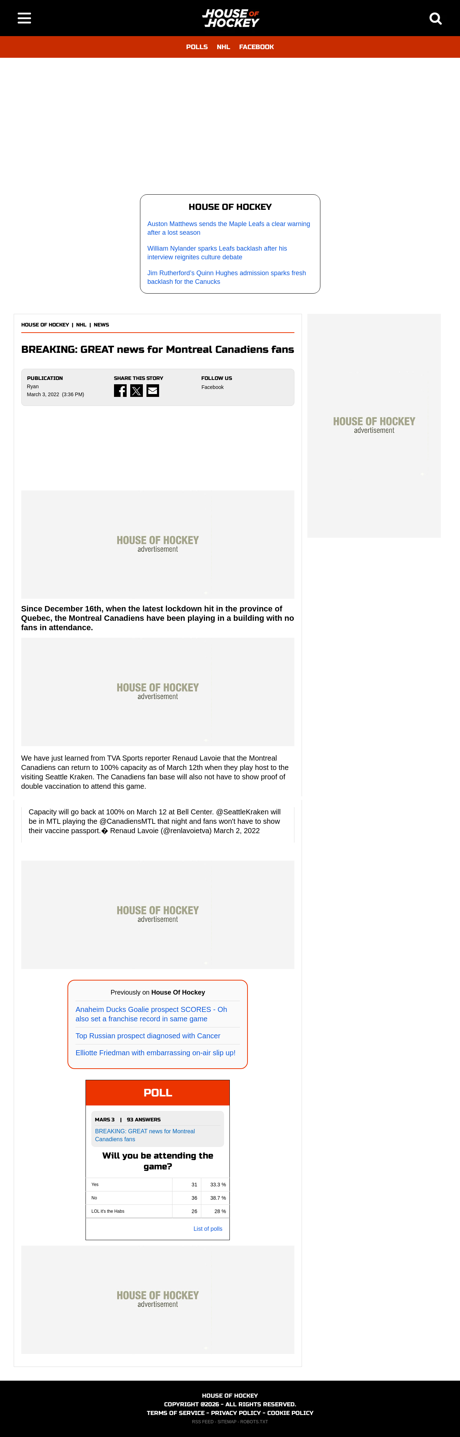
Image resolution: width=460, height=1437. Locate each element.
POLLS (197, 47)
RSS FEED (203, 1421)
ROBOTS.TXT (254, 1421)
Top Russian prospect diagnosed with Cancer (147, 1036)
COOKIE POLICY (290, 1413)
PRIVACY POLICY (236, 1413)
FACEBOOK (256, 47)
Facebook (212, 387)
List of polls (207, 1229)
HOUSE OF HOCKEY (45, 325)
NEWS (101, 325)
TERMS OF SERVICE (176, 1413)
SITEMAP (227, 1421)
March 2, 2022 (237, 831)
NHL (223, 47)
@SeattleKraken (242, 812)
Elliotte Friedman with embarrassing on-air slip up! (155, 1053)
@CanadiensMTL (127, 821)
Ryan (33, 386)
